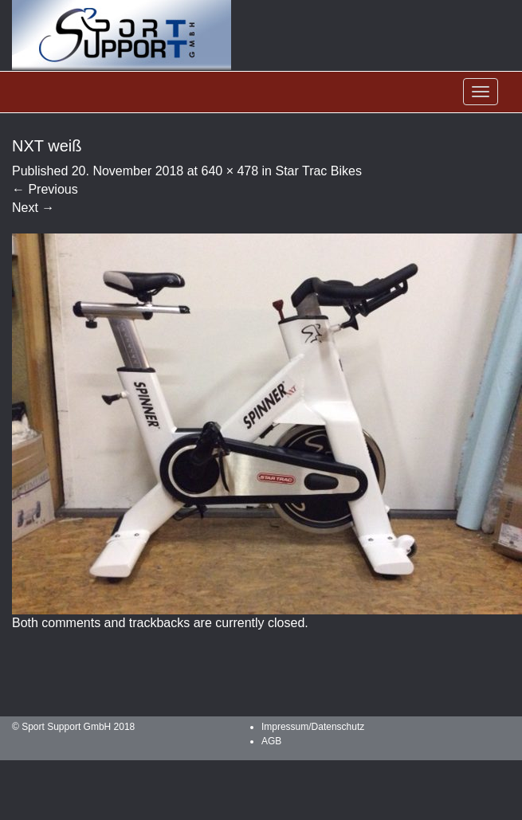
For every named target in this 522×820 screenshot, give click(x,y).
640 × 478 (229, 171)
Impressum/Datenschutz (312, 726)
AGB (271, 741)
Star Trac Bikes (318, 171)
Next (33, 207)
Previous (45, 189)
